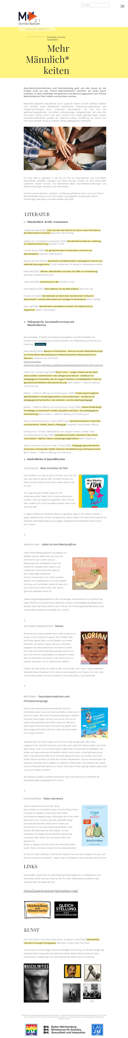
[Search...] (95, 5)
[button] (122, 6)
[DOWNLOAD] (40, 344)
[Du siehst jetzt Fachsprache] (37, 29)
